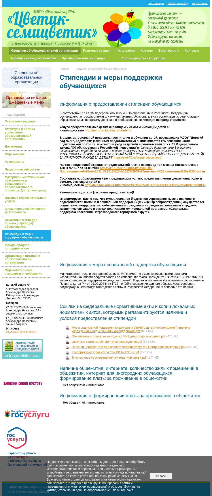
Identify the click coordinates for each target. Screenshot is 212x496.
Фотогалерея (125, 50)
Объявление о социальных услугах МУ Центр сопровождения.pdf (118, 336)
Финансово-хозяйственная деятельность (25, 210)
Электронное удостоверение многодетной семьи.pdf (109, 357)
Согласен (161, 476)
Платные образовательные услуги (25, 199)
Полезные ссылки (96, 50)
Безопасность (169, 50)
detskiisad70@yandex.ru (21, 331)
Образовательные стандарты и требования (23, 272)
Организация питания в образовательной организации (22, 259)
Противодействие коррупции (84, 58)
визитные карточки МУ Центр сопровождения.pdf (107, 341)
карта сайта (200, 3)
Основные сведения (20, 121)
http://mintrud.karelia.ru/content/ (108, 130)
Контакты (192, 50)
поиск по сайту (178, 3)
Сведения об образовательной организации (44, 50)
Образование (15, 154)
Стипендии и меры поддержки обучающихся (24, 235)
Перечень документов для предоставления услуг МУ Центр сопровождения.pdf (129, 347)
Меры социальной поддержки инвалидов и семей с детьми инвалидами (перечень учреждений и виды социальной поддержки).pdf (131, 329)
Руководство (14, 161)
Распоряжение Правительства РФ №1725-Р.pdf (105, 352)
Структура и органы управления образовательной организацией (20, 134)
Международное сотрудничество (17, 246)
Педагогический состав (22, 169)
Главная (64, 68)
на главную (156, 3)
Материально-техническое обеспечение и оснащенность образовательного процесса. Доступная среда (25, 184)
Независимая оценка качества (34, 58)
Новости (146, 50)
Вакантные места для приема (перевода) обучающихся (21, 223)
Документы (13, 146)
